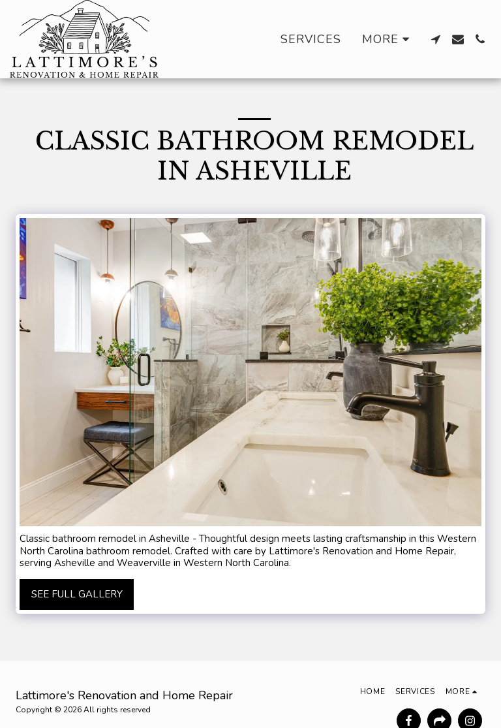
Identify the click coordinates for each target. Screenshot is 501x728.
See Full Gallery (77, 594)
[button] (435, 39)
